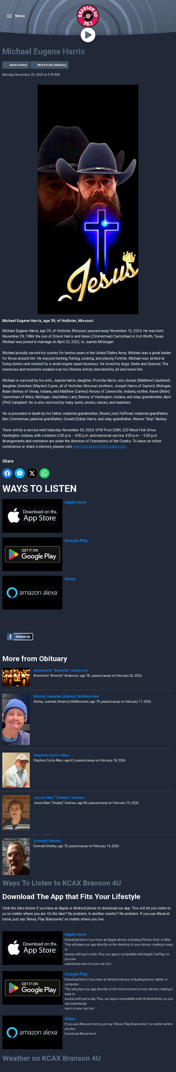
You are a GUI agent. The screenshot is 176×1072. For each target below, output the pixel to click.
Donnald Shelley (47, 841)
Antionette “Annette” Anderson (60, 670)
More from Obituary (52, 65)
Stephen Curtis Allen (51, 755)
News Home (18, 65)
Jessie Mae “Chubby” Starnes (59, 798)
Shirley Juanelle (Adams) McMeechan (66, 696)
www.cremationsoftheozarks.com (99, 446)
